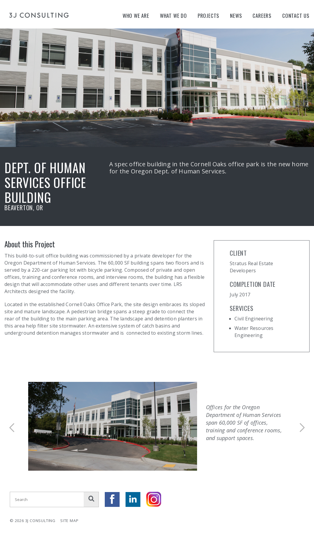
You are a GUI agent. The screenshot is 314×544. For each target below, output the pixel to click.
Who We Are (136, 15)
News (236, 15)
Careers (262, 15)
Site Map (69, 520)
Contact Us (296, 15)
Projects (208, 15)
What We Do (173, 15)
